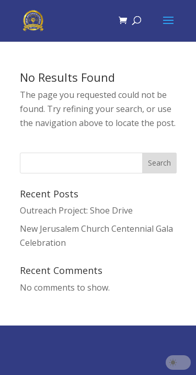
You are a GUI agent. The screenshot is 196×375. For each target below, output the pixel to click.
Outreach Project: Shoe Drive (76, 210)
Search (159, 163)
